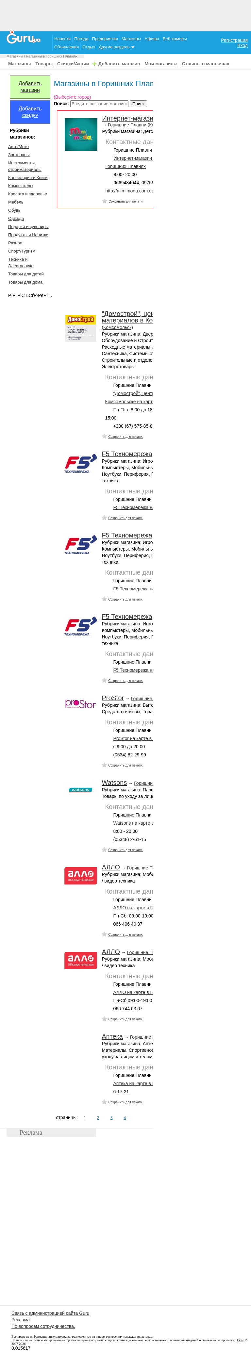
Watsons (114, 782)
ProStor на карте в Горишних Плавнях (153, 738)
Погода (81, 38)
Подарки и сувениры (28, 226)
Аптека (112, 1036)
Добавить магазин (119, 63)
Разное (15, 242)
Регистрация (234, 40)
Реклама (20, 1319)
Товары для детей (26, 274)
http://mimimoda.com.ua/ (130, 190)
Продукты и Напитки (28, 234)
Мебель (16, 202)
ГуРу (240, 1340)
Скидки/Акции (73, 63)
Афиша (152, 38)
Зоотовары (19, 154)
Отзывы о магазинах (205, 63)
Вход (242, 45)
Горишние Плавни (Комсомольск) (143, 124)
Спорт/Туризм (21, 251)
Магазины (131, 38)
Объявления (66, 46)
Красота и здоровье (27, 193)
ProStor (113, 698)
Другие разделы (116, 46)
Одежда (16, 218)
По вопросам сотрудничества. (43, 1326)
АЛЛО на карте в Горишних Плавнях (152, 907)
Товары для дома (25, 282)
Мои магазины (160, 63)
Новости (62, 38)
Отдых (88, 46)
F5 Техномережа (127, 453)
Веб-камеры (175, 38)
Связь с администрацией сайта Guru (50, 1313)
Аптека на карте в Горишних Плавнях (152, 1083)
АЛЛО (111, 867)
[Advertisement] (125, 14)
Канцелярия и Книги (28, 177)
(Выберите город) (72, 97)
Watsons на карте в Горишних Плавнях (154, 823)
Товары (44, 63)
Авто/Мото (18, 146)
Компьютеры (20, 185)
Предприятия (105, 38)
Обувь (14, 210)
